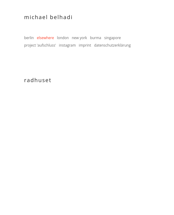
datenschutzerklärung (112, 45)
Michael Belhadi (48, 17)
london (63, 37)
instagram (67, 45)
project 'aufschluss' (40, 45)
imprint (85, 45)
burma (95, 37)
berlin (29, 37)
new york (79, 37)
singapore (112, 37)
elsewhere (45, 37)
